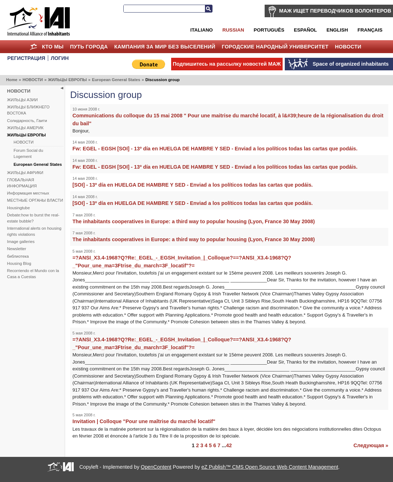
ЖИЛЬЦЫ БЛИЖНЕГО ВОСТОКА (28, 110)
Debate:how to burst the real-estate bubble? (33, 218)
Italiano (201, 30)
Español (305, 30)
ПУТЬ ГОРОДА (89, 47)
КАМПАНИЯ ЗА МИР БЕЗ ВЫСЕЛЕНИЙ (164, 47)
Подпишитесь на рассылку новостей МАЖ (227, 64)
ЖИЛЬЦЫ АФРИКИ (25, 172)
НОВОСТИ (348, 47)
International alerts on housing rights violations (34, 231)
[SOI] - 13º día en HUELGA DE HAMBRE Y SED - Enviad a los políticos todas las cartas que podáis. (193, 185)
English (337, 30)
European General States (116, 80)
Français (369, 30)
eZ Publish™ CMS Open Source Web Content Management (269, 467)
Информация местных (28, 193)
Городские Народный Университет (275, 47)
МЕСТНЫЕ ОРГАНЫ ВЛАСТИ (35, 200)
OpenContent (156, 467)
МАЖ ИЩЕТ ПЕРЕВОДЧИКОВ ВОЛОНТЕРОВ (335, 11)
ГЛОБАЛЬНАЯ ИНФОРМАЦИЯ (22, 183)
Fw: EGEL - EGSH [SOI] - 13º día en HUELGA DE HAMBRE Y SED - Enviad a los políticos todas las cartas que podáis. (215, 148)
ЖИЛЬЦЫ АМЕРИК (25, 128)
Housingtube (18, 208)
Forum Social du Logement (28, 153)
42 (229, 445)
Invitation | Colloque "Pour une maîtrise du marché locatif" (144, 421)
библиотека (18, 256)
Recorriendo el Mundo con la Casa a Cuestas (33, 273)
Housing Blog (19, 263)
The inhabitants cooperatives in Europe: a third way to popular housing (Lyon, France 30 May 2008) (194, 221)
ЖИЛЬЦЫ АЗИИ (22, 100)
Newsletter (16, 249)
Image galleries (21, 241)
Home (33, 46)
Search (208, 8)
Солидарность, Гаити (27, 120)
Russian (233, 30)
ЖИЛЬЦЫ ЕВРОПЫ (67, 80)
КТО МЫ (53, 47)
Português (269, 30)
